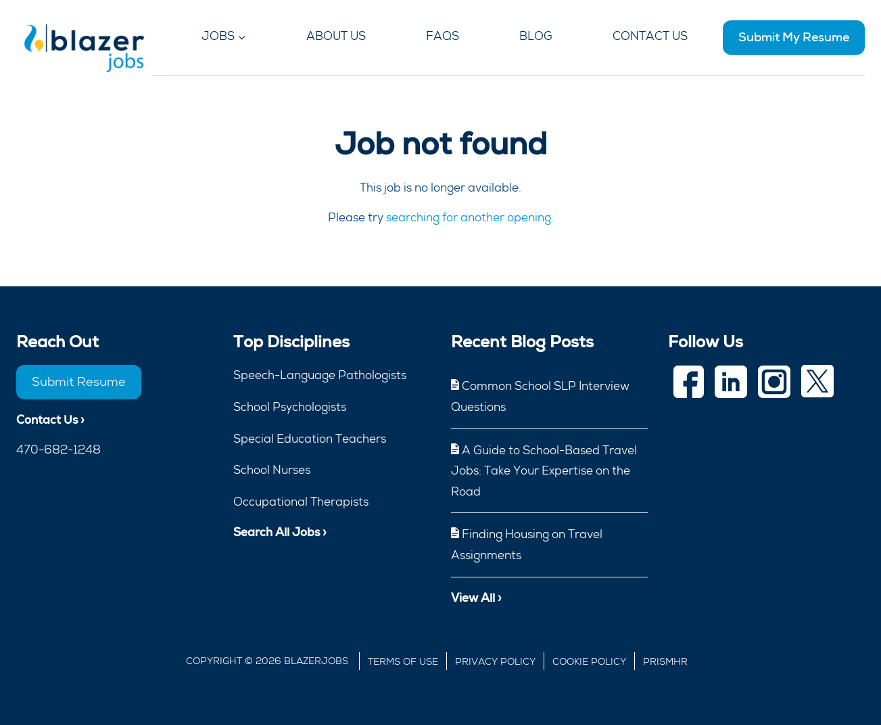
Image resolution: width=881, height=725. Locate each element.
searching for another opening (468, 217)
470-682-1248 (58, 449)
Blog (535, 35)
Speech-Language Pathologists (319, 375)
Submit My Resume (793, 37)
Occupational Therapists (300, 501)
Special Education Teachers (309, 438)
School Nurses (271, 469)
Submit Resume (79, 381)
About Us (336, 35)
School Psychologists (289, 406)
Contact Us (650, 35)
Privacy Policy (495, 661)
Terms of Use (403, 661)
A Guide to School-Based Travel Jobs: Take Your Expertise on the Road (544, 471)
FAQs (442, 35)
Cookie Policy (589, 661)
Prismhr (665, 661)
